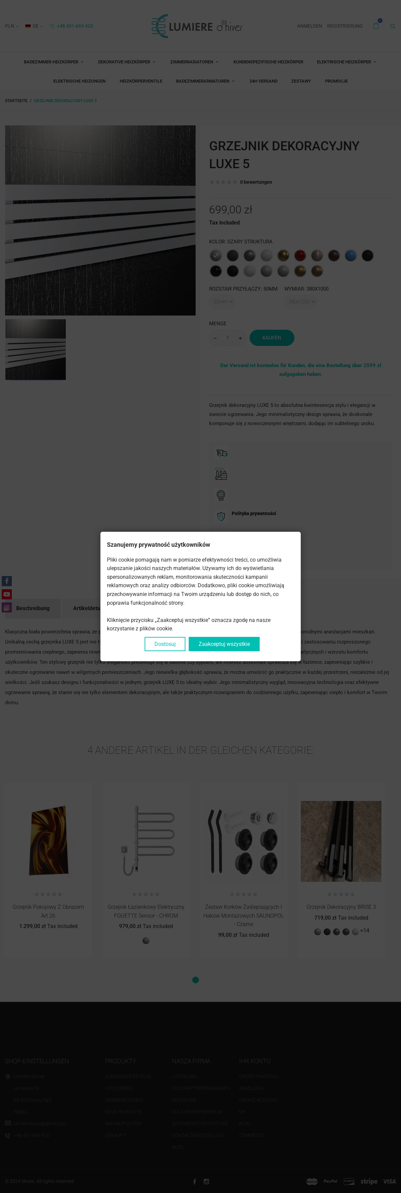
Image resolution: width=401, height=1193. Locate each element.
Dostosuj (165, 644)
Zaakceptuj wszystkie (224, 644)
